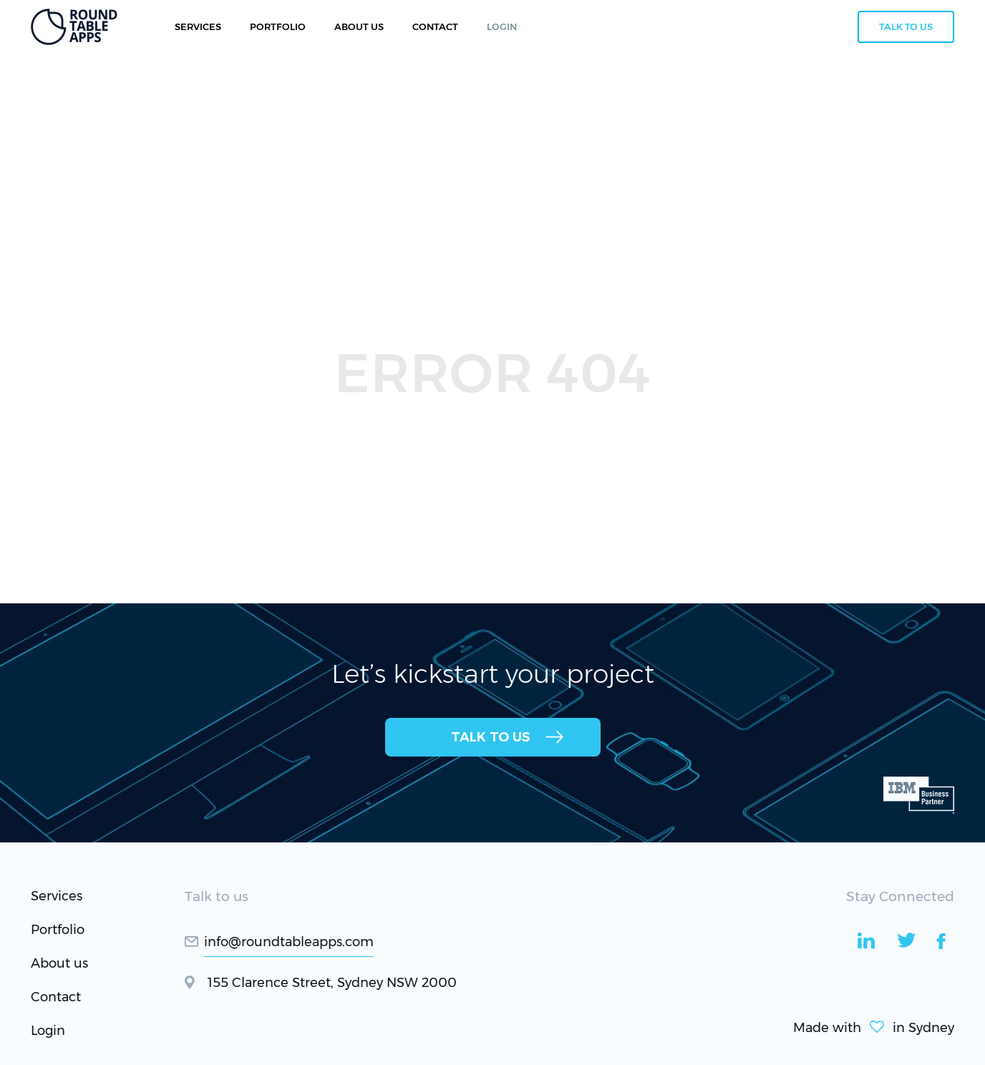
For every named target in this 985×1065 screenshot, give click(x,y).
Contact (56, 997)
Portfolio (278, 26)
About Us (359, 26)
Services (198, 26)
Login (48, 1031)
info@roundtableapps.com (289, 942)
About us (59, 963)
